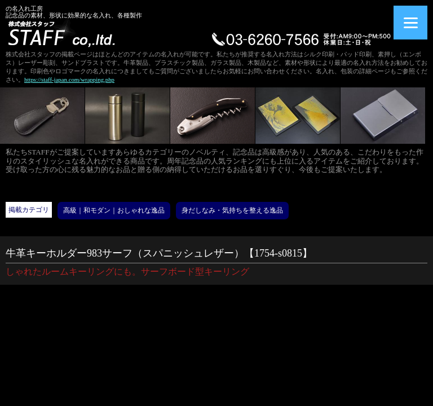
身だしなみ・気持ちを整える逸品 (232, 210)
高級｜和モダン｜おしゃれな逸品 (114, 210)
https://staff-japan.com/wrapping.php (69, 79)
